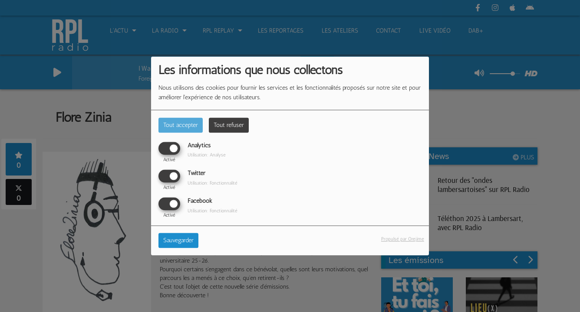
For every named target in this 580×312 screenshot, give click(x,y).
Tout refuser (229, 125)
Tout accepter (180, 125)
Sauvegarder (178, 240)
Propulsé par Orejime (402, 239)
